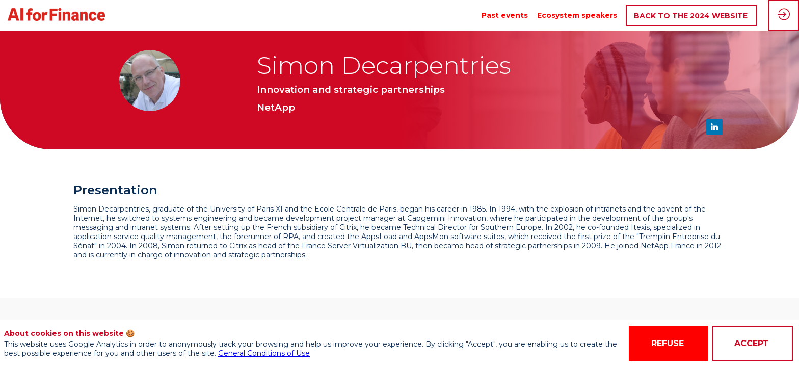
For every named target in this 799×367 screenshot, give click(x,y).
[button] (691, 16)
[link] (504, 15)
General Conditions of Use (264, 353)
